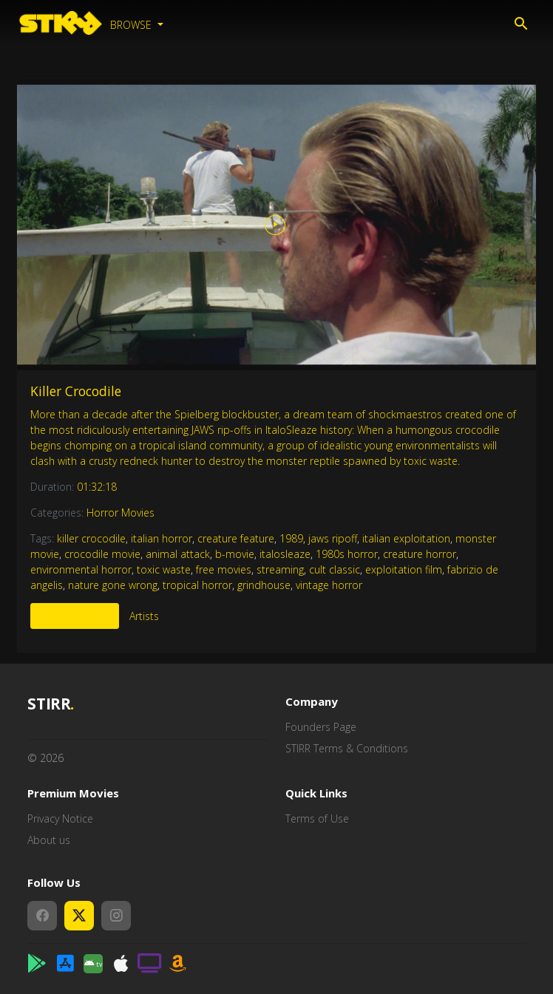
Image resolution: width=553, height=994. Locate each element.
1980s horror (347, 554)
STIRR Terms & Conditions (346, 748)
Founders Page (320, 727)
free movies (223, 569)
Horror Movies (120, 512)
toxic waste (164, 569)
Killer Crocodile (75, 391)
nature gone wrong (112, 585)
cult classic (334, 569)
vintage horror (329, 585)
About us (48, 840)
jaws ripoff (332, 538)
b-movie (234, 554)
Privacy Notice (60, 818)
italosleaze (285, 554)
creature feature (235, 538)
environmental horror (81, 569)
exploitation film (403, 569)
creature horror (419, 554)
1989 (291, 538)
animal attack (178, 554)
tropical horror (197, 585)
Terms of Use (317, 818)
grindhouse (264, 585)
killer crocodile (91, 538)
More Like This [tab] (75, 616)
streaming (280, 569)
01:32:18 (97, 487)
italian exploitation (406, 538)
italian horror (161, 538)
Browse (132, 25)
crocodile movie (102, 554)
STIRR (50, 704)
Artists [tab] (144, 616)
